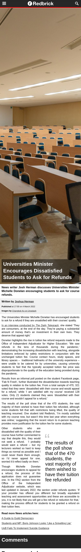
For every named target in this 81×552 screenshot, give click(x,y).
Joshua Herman (24, 301)
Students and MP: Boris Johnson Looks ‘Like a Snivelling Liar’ (36, 523)
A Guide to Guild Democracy (18, 518)
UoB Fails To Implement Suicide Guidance (25, 528)
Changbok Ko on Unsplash (24, 311)
